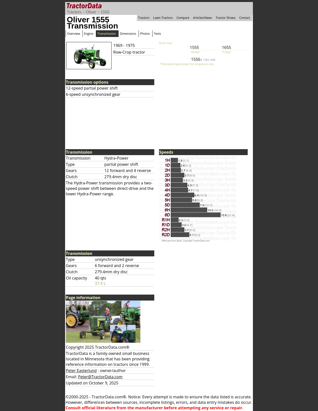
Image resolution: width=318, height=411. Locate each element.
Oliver (91, 12)
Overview (73, 34)
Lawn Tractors (163, 18)
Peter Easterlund (81, 370)
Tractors (74, 12)
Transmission (106, 34)
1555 (105, 12)
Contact (244, 18)
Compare (182, 18)
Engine (88, 34)
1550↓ (203, 59)
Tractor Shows (226, 18)
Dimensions (128, 34)
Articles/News (202, 18)
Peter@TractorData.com (100, 376)
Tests (157, 34)
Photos (145, 34)
